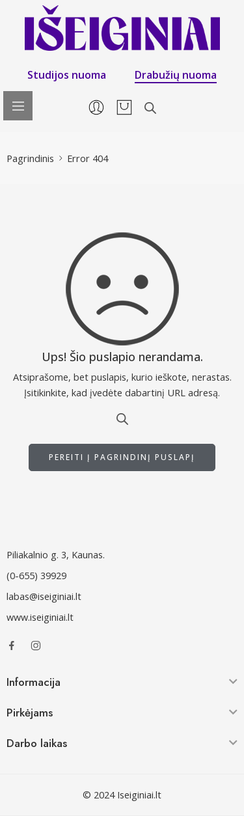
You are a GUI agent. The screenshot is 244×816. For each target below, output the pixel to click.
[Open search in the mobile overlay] (150, 108)
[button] (122, 684)
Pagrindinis (30, 158)
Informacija (34, 682)
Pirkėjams (30, 712)
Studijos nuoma (66, 75)
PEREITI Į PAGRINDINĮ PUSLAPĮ (122, 457)
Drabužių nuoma (176, 75)
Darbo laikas (37, 743)
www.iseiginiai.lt (40, 617)
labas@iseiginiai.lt (44, 596)
